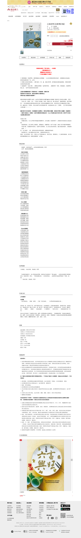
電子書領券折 (58, 12)
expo (57, 16)
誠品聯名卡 (64, 16)
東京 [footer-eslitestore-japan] (40, 516)
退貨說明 (68, 57)
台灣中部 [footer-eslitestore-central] (41, 507)
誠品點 (65, 6)
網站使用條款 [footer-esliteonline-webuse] (19, 509)
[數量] (54, 36)
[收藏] (49, 43)
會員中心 (41, 6)
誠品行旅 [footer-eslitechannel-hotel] (29, 514)
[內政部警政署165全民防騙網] (67, 515)
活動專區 (51, 16)
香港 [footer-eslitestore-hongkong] (40, 512)
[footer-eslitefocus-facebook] (48, 518)
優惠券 (60, 6)
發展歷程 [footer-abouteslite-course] (9, 511)
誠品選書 (31, 16)
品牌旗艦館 (18, 16)
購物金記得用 (31, 12)
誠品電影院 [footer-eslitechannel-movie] (29, 509)
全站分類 (10, 16)
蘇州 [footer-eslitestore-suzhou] (40, 514)
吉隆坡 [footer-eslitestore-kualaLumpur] (40, 518)
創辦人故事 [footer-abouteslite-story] (10, 507)
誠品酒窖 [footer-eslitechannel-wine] (29, 516)
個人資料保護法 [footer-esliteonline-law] (20, 512)
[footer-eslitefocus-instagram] (56, 518)
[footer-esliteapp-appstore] (65, 505)
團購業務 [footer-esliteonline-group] (9, 520)
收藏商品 (54, 6)
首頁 (8, 20)
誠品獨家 (38, 16)
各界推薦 (42, 57)
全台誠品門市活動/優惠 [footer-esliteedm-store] (52, 509)
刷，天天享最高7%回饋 (57, 32)
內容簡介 (24, 57)
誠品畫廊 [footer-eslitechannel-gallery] (29, 511)
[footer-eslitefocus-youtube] (52, 518)
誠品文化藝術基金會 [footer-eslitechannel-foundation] (31, 517)
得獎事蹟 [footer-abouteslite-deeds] (9, 512)
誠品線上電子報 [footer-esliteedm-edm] (50, 505)
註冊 (29, 6)
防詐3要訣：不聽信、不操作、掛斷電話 (15, 7)
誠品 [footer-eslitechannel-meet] (29, 507)
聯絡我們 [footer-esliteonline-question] (18, 507)
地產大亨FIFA (51, 12)
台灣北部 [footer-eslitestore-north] (41, 505)
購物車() (71, 6)
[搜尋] (38, 9)
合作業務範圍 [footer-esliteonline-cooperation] (10, 518)
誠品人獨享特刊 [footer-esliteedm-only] (50, 507)
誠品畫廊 (45, 16)
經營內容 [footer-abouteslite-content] (9, 509)
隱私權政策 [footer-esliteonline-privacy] (19, 511)
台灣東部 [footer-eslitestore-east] (41, 511)
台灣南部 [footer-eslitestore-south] (41, 509)
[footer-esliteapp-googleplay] (65, 509)
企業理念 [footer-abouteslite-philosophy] (9, 505)
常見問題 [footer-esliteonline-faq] (18, 505)
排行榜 (25, 16)
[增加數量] (57, 36)
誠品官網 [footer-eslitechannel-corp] (29, 505)
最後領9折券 (23, 12)
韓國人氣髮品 (44, 12)
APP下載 (35, 6)
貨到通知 (62, 44)
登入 (25, 6)
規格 (60, 57)
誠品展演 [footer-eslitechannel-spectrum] (29, 512)
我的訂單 (48, 6)
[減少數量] (51, 36)
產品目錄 (33, 57)
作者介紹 (52, 57)
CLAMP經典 (37, 12)
